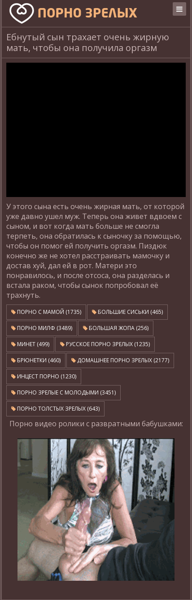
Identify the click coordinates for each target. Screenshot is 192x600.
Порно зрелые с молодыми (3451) (63, 392)
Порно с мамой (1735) (46, 312)
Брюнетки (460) (36, 360)
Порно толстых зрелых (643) (55, 408)
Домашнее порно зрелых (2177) (120, 360)
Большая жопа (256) (115, 328)
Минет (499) (30, 344)
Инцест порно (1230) (43, 376)
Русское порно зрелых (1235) (105, 344)
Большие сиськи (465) (127, 312)
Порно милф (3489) (41, 328)
